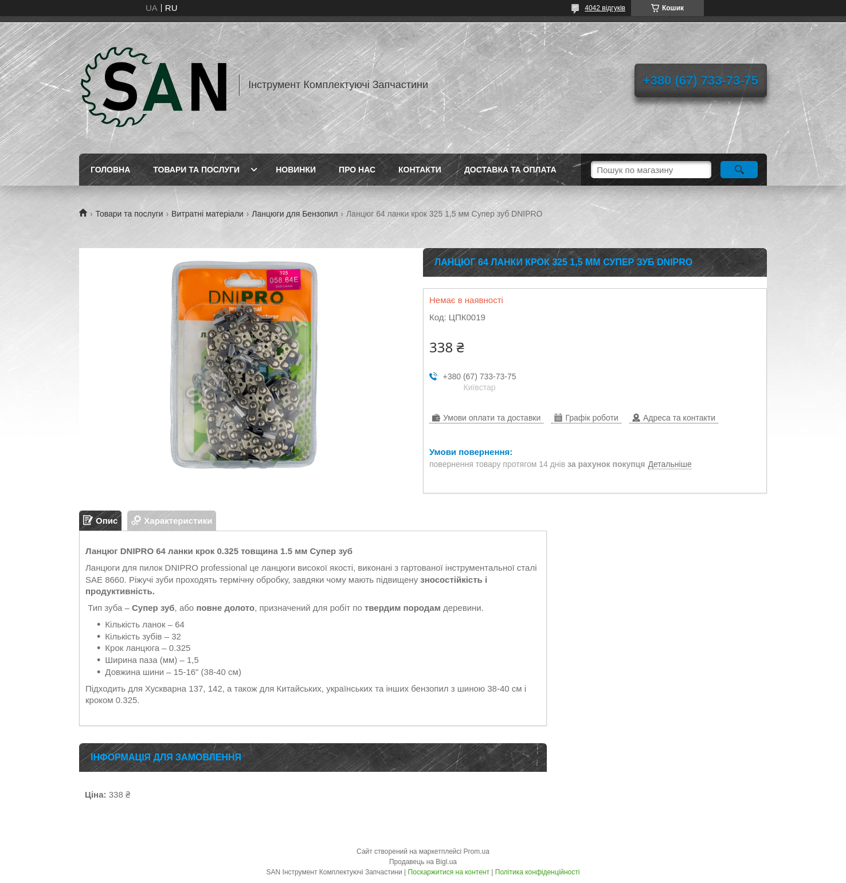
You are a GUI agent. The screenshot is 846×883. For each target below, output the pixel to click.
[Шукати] (739, 169)
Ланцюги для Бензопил (295, 213)
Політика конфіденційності (537, 872)
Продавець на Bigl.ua (423, 862)
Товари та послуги (196, 169)
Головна (110, 169)
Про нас (357, 169)
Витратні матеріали (207, 213)
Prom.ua (476, 851)
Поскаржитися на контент (448, 872)
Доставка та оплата (510, 169)
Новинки (296, 169)
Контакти (419, 169)
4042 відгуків (605, 8)
